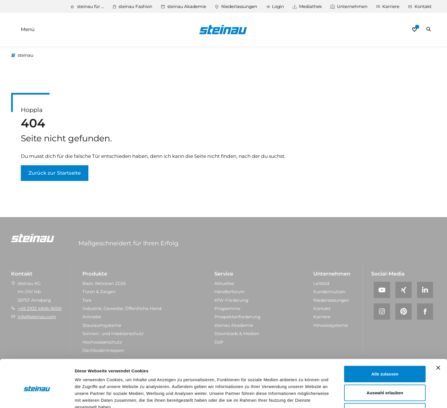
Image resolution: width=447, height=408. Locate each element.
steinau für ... (89, 6)
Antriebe (91, 317)
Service (223, 274)
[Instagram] (382, 312)
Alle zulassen (384, 345)
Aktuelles (224, 283)
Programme (227, 308)
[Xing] (403, 290)
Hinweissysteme (330, 325)
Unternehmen (352, 6)
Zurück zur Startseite (55, 173)
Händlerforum (229, 292)
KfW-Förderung (231, 300)
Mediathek (310, 6)
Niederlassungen (239, 6)
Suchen (428, 29)
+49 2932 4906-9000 (40, 308)
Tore (87, 300)
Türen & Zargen (98, 292)
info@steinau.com (37, 317)
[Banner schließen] (438, 339)
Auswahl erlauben (385, 364)
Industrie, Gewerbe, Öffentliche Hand (121, 308)
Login (278, 6)
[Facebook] (425, 312)
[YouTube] (382, 290)
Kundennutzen (329, 292)
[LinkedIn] (425, 290)
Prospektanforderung (237, 317)
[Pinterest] (403, 312)
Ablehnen (385, 382)
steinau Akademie (186, 6)
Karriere (390, 6)
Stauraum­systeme (101, 325)
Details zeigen (303, 396)
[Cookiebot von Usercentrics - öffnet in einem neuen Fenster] (37, 397)
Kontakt (423, 6)
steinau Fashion (135, 6)
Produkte (94, 274)
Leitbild (321, 283)
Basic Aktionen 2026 (104, 283)
